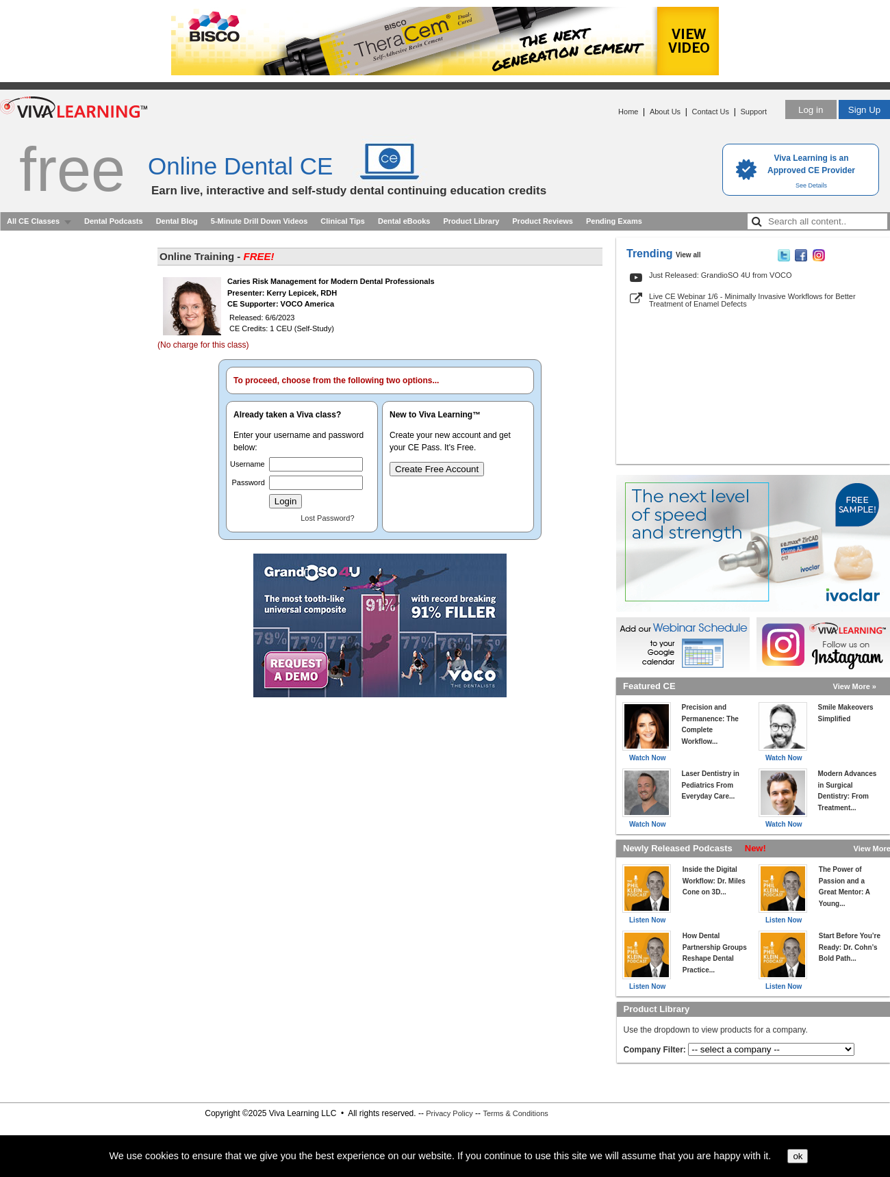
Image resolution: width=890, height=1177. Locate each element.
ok (797, 1156)
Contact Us (710, 111)
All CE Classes (33, 221)
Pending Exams (614, 221)
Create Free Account (437, 469)
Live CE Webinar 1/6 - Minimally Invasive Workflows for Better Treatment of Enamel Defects (752, 300)
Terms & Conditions (515, 1113)
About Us (665, 111)
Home (628, 111)
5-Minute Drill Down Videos (259, 221)
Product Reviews (542, 221)
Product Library (471, 221)
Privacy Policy (449, 1113)
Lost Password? (327, 518)
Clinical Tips (342, 221)
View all (688, 255)
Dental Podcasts (113, 221)
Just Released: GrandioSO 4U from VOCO (720, 275)
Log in (810, 110)
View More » (854, 686)
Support (753, 111)
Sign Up (864, 110)
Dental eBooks (404, 221)
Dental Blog (177, 221)
